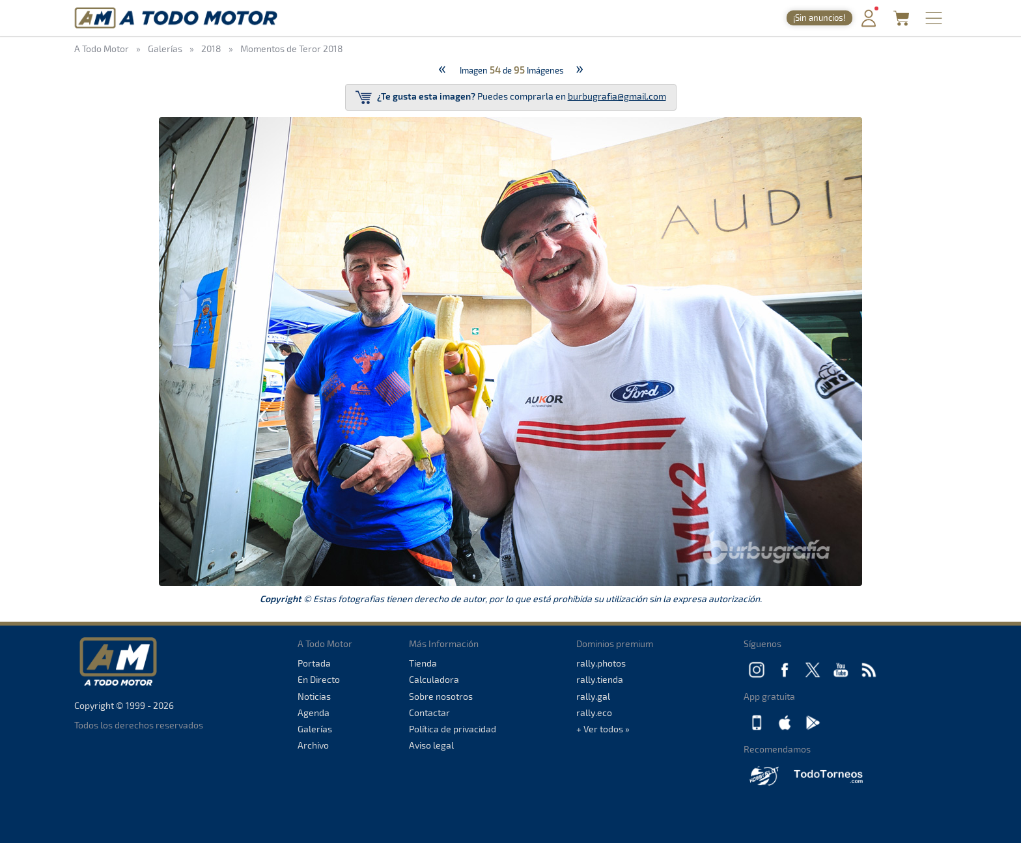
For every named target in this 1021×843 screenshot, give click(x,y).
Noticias (314, 696)
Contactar (429, 712)
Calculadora (434, 679)
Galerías (315, 728)
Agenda (313, 712)
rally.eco (594, 712)
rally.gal (593, 696)
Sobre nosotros (441, 696)
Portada (314, 663)
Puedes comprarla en (511, 97)
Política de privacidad (452, 728)
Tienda (423, 663)
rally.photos (601, 663)
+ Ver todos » (603, 728)
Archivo (313, 745)
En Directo (319, 679)
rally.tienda (599, 679)
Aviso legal (431, 745)
